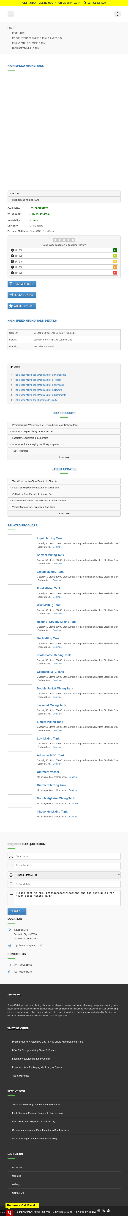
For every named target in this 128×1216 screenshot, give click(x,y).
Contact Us (18, 1192)
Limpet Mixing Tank (50, 721)
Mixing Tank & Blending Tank (29, 43)
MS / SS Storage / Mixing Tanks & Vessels (37, 38)
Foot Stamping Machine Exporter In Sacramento (36, 487)
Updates (16, 1175)
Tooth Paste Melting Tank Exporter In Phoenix (34, 481)
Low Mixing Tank (48, 738)
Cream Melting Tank (50, 571)
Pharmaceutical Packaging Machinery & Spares (35, 444)
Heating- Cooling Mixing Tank (56, 621)
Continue (57, 547)
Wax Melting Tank (48, 605)
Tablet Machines (20, 451)
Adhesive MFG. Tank (51, 755)
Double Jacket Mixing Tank (55, 688)
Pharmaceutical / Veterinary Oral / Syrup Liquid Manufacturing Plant (45, 425)
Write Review (23, 306)
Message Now (23, 295)
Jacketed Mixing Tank (51, 705)
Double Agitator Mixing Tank (56, 798)
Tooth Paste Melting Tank (54, 655)
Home (11, 28)
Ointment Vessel (48, 772)
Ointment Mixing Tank (51, 785)
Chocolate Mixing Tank (52, 811)
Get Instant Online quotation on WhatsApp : (64, 3)
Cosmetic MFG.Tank (50, 671)
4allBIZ (92, 1212)
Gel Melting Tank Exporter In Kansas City (32, 494)
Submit (15, 911)
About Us (17, 1167)
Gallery (16, 1184)
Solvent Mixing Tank (50, 555)
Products (18, 33)
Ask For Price (23, 284)
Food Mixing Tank (49, 588)
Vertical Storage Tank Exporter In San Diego (33, 507)
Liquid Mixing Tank (49, 538)
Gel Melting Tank (48, 638)
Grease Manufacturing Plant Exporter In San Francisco (39, 500)
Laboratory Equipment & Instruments (30, 438)
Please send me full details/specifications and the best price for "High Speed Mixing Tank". (67, 897)
